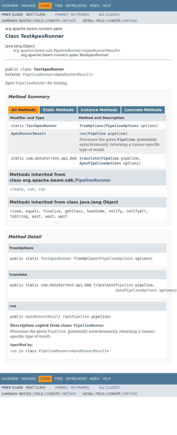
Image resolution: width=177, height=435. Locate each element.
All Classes (109, 14)
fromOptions (91, 126)
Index (95, 6)
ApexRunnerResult (100, 50)
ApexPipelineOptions (100, 163)
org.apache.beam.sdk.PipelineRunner (47, 50)
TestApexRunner (41, 126)
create (16, 189)
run (82, 133)
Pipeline (97, 133)
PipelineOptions (122, 126)
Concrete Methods (143, 110)
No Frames (80, 14)
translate (89, 158)
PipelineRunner (38, 74)
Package (28, 6)
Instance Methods (99, 110)
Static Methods (58, 110)
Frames (61, 14)
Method (69, 21)
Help (107, 6)
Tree (59, 6)
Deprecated (76, 6)
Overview (10, 6)
